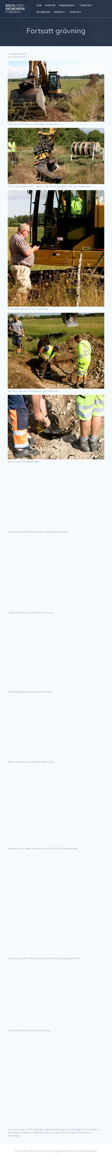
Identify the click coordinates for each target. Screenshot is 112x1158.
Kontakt (75, 12)
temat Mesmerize (88, 1150)
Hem (39, 5)
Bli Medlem (43, 12)
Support (59, 12)
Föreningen (66, 5)
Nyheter (50, 5)
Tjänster (85, 5)
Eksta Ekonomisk (15, 9)
